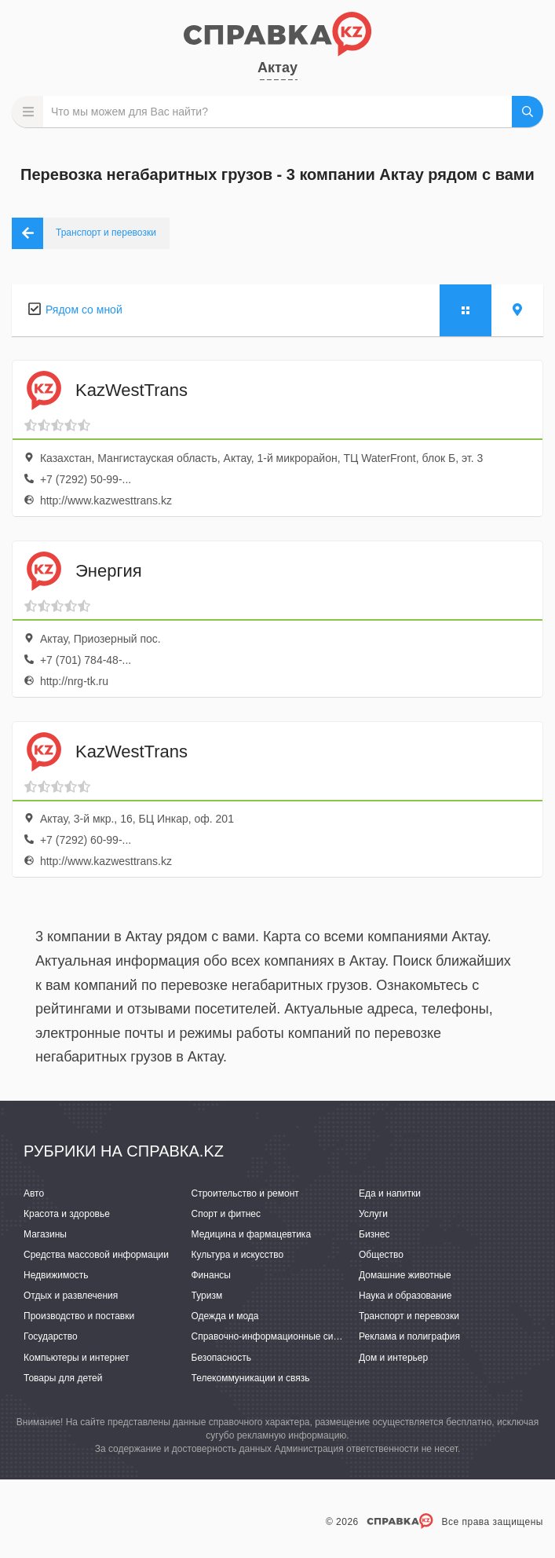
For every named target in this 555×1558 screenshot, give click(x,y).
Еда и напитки (390, 1193)
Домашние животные (405, 1275)
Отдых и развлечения (71, 1295)
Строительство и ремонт (245, 1193)
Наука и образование (405, 1295)
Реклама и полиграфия (409, 1336)
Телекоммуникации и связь (251, 1378)
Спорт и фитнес (226, 1213)
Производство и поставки (79, 1316)
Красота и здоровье (67, 1213)
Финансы (211, 1275)
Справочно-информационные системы (276, 1336)
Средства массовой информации (96, 1254)
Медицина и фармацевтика (252, 1234)
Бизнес (374, 1234)
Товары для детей (63, 1378)
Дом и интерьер (393, 1357)
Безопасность (222, 1357)
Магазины (45, 1234)
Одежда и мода (225, 1316)
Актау (277, 67)
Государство (51, 1336)
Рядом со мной (84, 309)
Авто (34, 1193)
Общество (381, 1254)
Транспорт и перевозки (409, 1316)
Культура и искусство (238, 1254)
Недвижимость (56, 1275)
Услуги (373, 1213)
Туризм (207, 1295)
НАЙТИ (527, 111)
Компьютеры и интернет (77, 1357)
